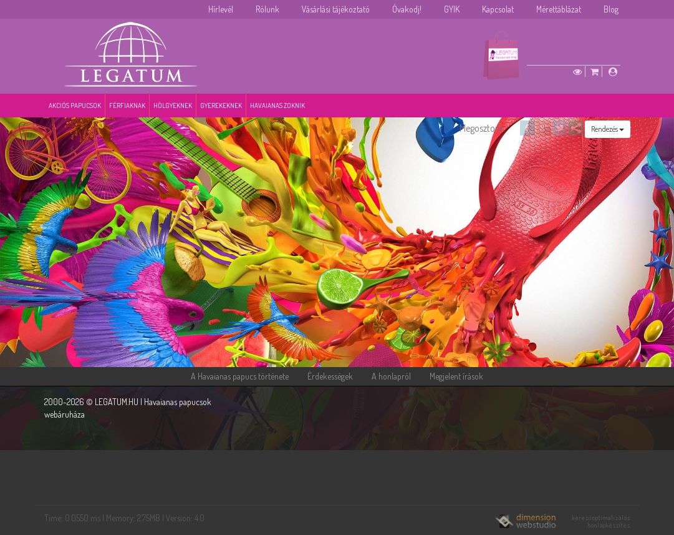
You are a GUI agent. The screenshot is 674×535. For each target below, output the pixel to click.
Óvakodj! (406, 9)
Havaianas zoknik (277, 105)
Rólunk (267, 9)
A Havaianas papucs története (240, 376)
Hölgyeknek (172, 105)
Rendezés (607, 129)
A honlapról (391, 376)
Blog (611, 9)
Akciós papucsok (75, 105)
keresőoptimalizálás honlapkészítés (601, 521)
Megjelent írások (456, 376)
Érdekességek (330, 376)
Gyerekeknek (221, 105)
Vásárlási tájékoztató (336, 9)
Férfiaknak (127, 105)
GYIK (452, 9)
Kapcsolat (498, 9)
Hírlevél (220, 9)
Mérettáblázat (558, 9)
